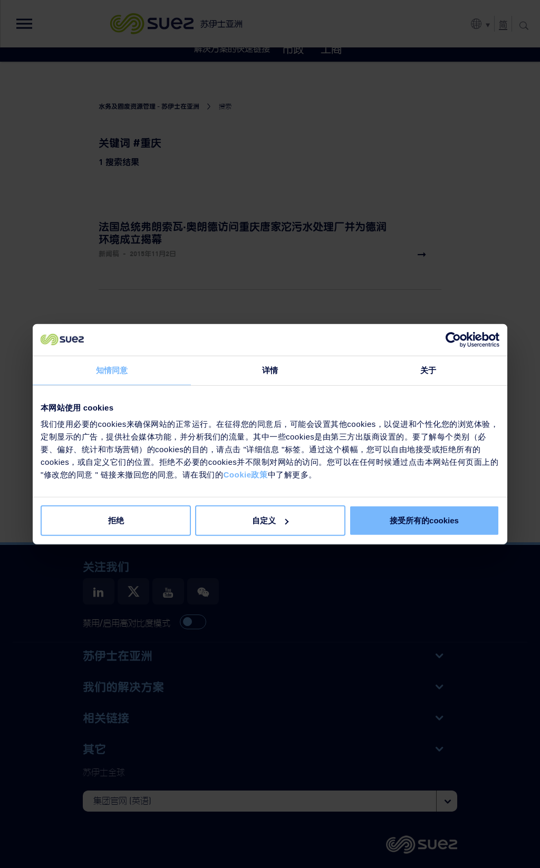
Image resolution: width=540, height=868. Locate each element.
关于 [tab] (428, 369)
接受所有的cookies (424, 520)
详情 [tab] (270, 369)
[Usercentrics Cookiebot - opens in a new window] (453, 339)
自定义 (270, 520)
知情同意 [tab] (112, 369)
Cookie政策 (245, 474)
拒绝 (116, 520)
